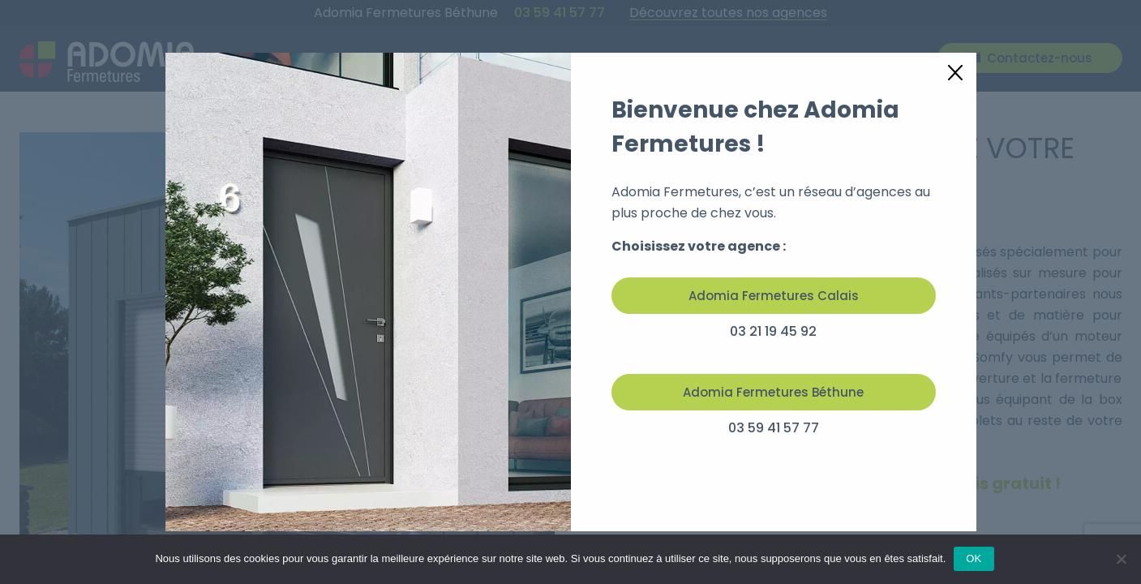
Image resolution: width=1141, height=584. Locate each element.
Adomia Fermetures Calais (773, 295)
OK (973, 558)
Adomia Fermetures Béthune (773, 392)
